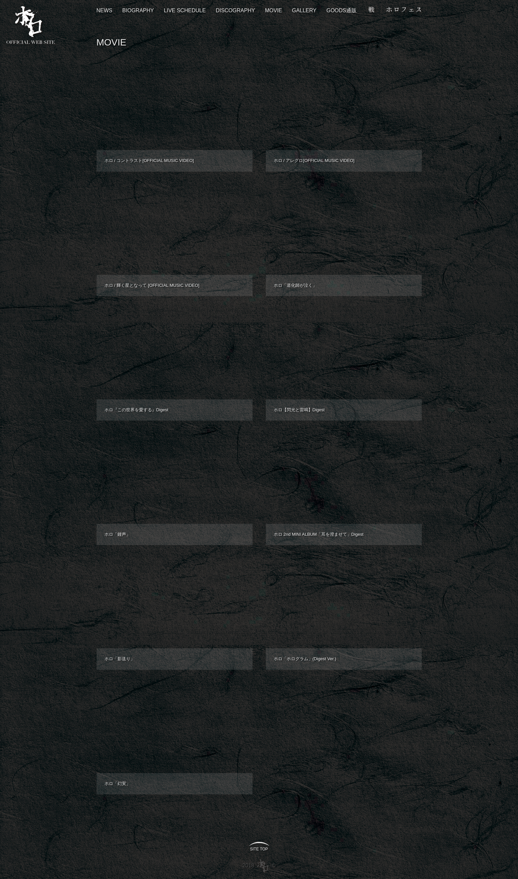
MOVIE (273, 10)
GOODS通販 (342, 10)
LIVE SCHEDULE (185, 10)
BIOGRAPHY (138, 10)
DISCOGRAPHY (235, 10)
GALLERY (304, 10)
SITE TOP (259, 849)
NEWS (104, 10)
